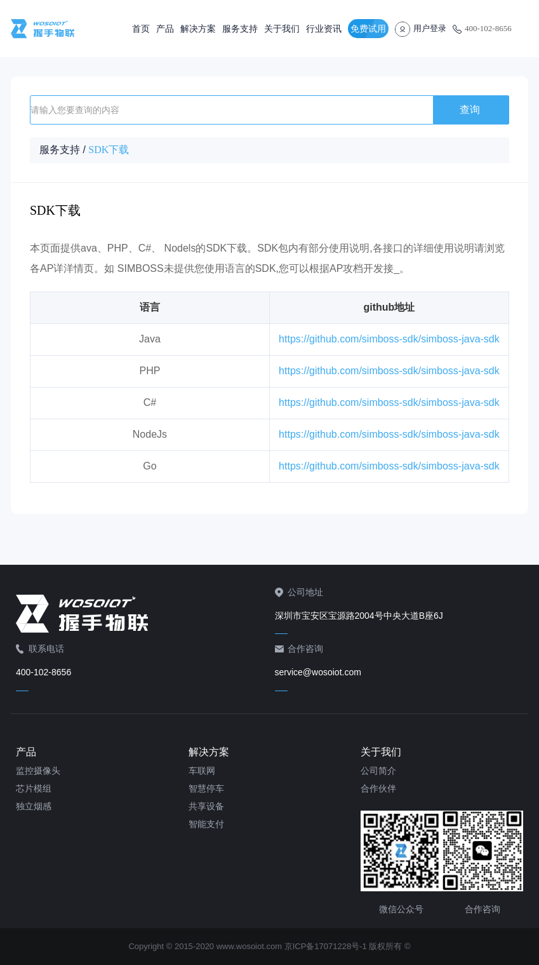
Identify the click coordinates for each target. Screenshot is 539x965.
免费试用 (368, 29)
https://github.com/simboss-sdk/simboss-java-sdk (389, 339)
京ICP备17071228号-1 (325, 946)
